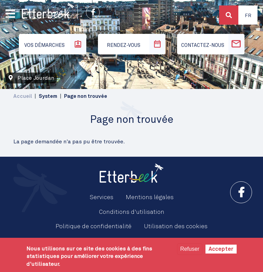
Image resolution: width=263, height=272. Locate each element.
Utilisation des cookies (176, 226)
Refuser (189, 249)
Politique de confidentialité (93, 226)
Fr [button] (248, 15)
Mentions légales (150, 197)
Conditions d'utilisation (131, 212)
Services (101, 197)
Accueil (22, 96)
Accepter (221, 249)
